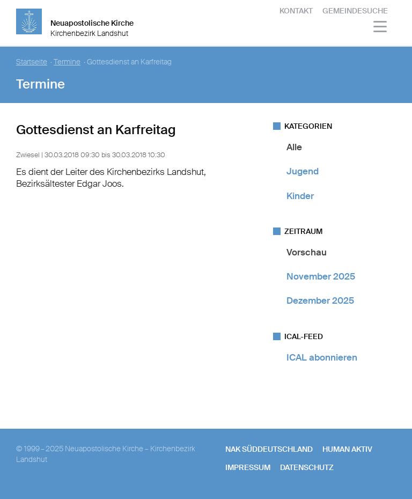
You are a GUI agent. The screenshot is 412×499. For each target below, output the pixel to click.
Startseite (31, 62)
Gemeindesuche (355, 11)
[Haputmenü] (380, 28)
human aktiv (347, 449)
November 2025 (320, 276)
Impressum (247, 467)
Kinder (300, 196)
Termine (67, 62)
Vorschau (306, 252)
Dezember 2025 (320, 300)
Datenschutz (307, 467)
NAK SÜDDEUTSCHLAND (269, 449)
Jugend (302, 171)
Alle (294, 147)
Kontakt (296, 11)
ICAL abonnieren (321, 357)
